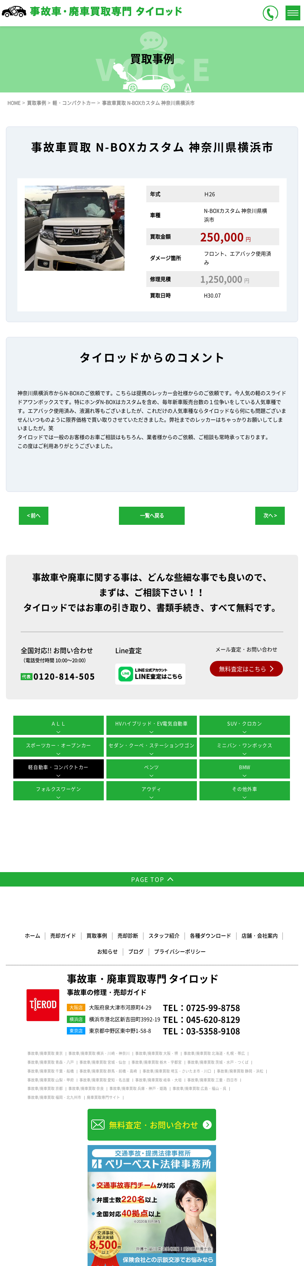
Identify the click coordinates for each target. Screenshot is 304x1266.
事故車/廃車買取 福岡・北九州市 (54, 1097)
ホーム (18, 935)
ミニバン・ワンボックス (245, 745)
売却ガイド (49, 935)
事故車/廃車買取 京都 (45, 1088)
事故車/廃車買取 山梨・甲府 (50, 1080)
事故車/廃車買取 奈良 (86, 1088)
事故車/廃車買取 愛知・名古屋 (104, 1080)
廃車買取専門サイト (103, 1097)
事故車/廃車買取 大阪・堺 (156, 1053)
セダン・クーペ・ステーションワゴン (152, 745)
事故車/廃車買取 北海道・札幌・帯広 (214, 1053)
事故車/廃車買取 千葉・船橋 (50, 1071)
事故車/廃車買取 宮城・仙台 (102, 1062)
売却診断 (112, 935)
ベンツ (152, 767)
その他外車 (245, 789)
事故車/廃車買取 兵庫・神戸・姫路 (138, 1088)
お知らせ (281, 935)
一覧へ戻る (152, 515)
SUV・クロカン (245, 723)
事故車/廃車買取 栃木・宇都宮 (156, 1062)
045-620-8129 (213, 1019)
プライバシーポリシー (164, 951)
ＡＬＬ (58, 723)
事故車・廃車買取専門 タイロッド (145, 984)
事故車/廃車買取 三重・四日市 (212, 1080)
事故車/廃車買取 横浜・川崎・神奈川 (99, 1053)
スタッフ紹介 (148, 935)
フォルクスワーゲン (58, 789)
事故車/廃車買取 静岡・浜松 (240, 1071)
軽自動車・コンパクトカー (58, 767)
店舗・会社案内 (243, 935)
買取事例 (82, 935)
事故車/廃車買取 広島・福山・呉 (199, 1088)
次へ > (270, 515)
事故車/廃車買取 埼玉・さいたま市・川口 (177, 1071)
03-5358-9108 (213, 1030)
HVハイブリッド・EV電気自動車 (152, 723)
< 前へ (33, 515)
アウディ (152, 789)
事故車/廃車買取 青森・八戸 (50, 1062)
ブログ (121, 951)
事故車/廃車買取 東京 (45, 1053)
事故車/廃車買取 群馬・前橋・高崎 (108, 1071)
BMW (245, 767)
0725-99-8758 (213, 1007)
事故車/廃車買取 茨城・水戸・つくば (218, 1062)
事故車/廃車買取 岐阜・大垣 (158, 1080)
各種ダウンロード (194, 935)
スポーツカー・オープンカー (58, 745)
